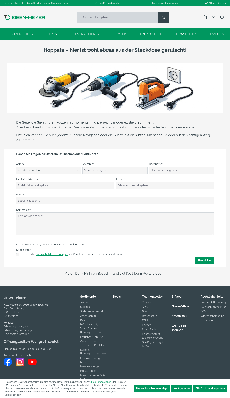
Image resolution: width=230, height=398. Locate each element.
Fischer (146, 325)
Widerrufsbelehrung (212, 316)
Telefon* (120, 179)
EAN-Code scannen (178, 328)
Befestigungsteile (90, 332)
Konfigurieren (182, 388)
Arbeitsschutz (88, 316)
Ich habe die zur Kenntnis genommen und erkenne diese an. (72, 254)
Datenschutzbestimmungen (52, 254)
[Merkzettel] (222, 17)
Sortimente (88, 296)
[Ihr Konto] (213, 17)
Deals (117, 296)
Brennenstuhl (150, 316)
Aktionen (85, 302)
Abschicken (204, 260)
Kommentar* (23, 209)
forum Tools (149, 329)
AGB (203, 311)
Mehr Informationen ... (102, 382)
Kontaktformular (19, 334)
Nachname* (156, 164)
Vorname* (88, 164)
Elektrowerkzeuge (90, 358)
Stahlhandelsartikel (91, 311)
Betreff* (20, 194)
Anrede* (21, 164)
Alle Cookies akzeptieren (210, 388)
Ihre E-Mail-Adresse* (28, 179)
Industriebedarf (89, 370)
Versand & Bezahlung (213, 302)
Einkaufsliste (180, 306)
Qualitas (85, 307)
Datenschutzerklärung (213, 307)
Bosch (145, 311)
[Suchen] (163, 17)
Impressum (207, 320)
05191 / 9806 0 (22, 326)
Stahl (145, 307)
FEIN (145, 320)
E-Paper (177, 296)
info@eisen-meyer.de (24, 330)
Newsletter (179, 316)
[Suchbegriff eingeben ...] (118, 17)
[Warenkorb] (205, 17)
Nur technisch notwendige (151, 388)
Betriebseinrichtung (91, 337)
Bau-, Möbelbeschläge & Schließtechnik (91, 324)
